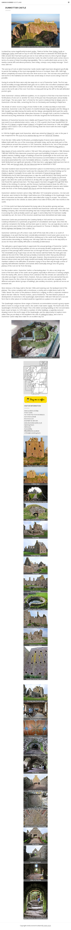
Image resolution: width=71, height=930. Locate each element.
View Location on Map (31, 411)
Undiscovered (12, 2)
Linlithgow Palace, (47, 314)
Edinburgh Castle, (8, 53)
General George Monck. (52, 173)
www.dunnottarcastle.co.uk (33, 423)
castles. (34, 51)
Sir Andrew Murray (32, 135)
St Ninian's (13, 124)
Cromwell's (18, 173)
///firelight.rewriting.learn (32, 433)
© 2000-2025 (46, 926)
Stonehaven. (6, 235)
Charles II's (55, 177)
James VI (48, 151)
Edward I (31, 124)
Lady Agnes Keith (51, 162)
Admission (27, 427)
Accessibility (28, 429)
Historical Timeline (51, 135)
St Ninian (58, 100)
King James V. (60, 146)
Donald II (8, 111)
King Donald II (51, 109)
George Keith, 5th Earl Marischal (25, 164)
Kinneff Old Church (29, 188)
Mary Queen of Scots (9, 151)
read (55, 224)
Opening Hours (29, 425)
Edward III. (50, 133)
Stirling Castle (57, 51)
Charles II (5, 173)
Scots (21, 135)
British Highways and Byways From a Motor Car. (18, 228)
